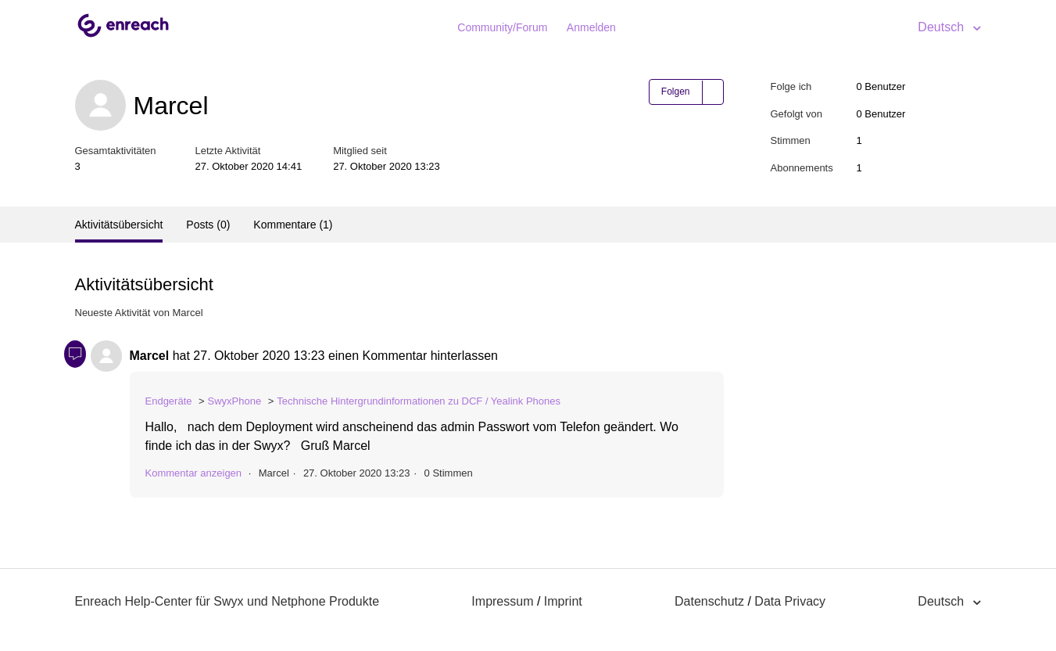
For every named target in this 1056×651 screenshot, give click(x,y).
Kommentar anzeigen (193, 473)
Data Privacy (789, 601)
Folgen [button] (675, 91)
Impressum (502, 601)
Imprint (563, 601)
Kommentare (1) (292, 224)
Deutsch (942, 27)
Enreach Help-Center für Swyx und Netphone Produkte (227, 601)
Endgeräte (168, 401)
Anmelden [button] (591, 27)
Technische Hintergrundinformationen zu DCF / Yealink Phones (418, 401)
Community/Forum (502, 27)
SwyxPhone (235, 401)
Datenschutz (709, 601)
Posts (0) (208, 224)
